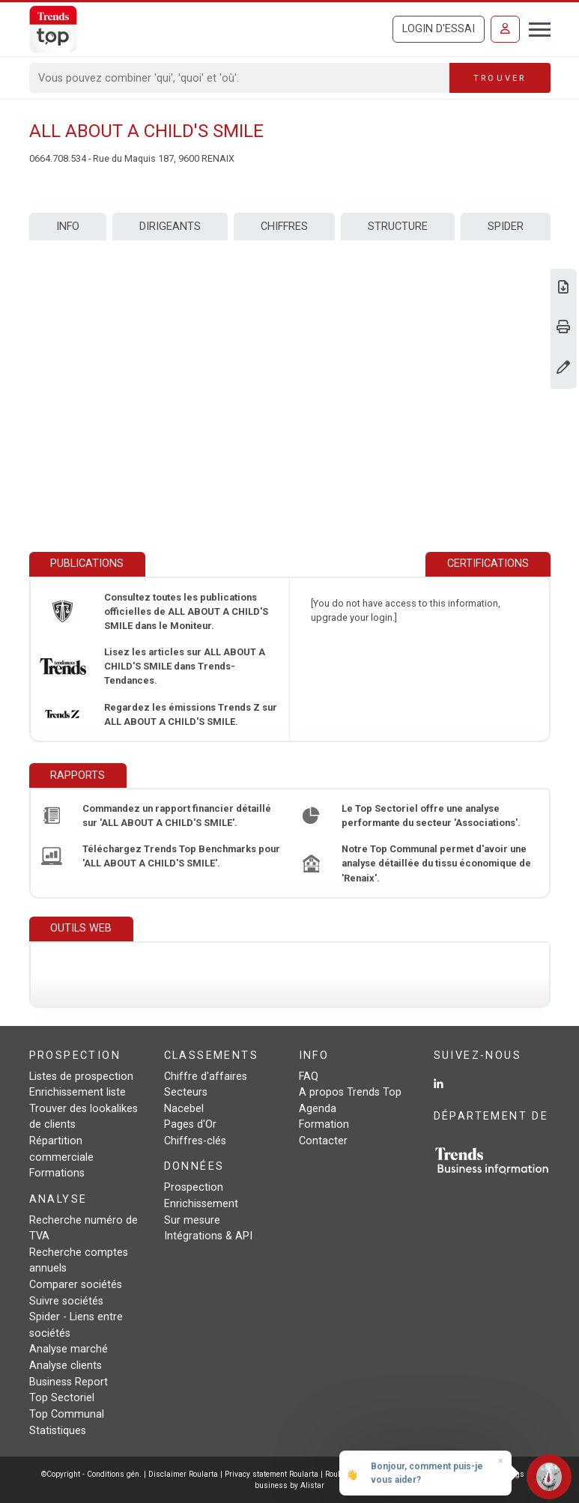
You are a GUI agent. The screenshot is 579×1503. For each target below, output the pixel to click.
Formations (57, 1173)
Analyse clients (65, 1365)
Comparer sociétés (75, 1284)
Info (67, 226)
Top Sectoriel (61, 1397)
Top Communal (66, 1414)
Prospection (193, 1187)
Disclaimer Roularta (183, 1474)
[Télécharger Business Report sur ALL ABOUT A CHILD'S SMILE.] (563, 288)
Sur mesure (192, 1220)
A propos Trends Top (350, 1092)
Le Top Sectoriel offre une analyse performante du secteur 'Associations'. (431, 815)
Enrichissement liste (77, 1092)
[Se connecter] (505, 29)
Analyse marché (68, 1349)
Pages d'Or (190, 1124)
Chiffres (284, 226)
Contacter (323, 1141)
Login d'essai (438, 28)
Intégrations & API (208, 1236)
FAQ (308, 1076)
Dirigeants (170, 226)
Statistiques (57, 1430)
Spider (506, 226)
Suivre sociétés (66, 1301)
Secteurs (185, 1092)
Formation (324, 1124)
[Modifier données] (563, 368)
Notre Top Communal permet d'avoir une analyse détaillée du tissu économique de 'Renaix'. (436, 863)
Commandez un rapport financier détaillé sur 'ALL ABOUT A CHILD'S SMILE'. (176, 815)
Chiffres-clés (195, 1141)
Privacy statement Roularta (271, 1474)
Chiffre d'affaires (205, 1076)
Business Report (68, 1382)
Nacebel (184, 1108)
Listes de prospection (81, 1076)
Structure (398, 226)
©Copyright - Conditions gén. (91, 1474)
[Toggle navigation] (535, 28)
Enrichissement (201, 1203)
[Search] (240, 78)
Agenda (317, 1108)
